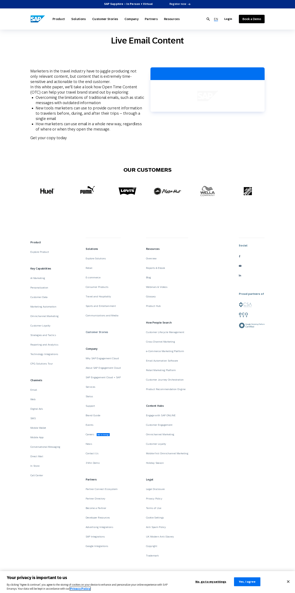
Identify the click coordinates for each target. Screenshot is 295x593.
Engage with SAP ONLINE (161, 415)
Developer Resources (98, 517)
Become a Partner (96, 508)
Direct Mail (36, 456)
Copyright (151, 546)
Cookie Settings (155, 517)
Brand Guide (93, 415)
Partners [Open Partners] (151, 19)
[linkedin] (252, 275)
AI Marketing (37, 278)
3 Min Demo (93, 462)
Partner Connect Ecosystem (102, 489)
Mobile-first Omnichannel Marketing (167, 453)
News (89, 443)
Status (89, 396)
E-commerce (93, 277)
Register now (177, 4)
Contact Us (92, 453)
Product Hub (153, 306)
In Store (34, 465)
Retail (89, 268)
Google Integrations (97, 546)
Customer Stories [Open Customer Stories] (105, 19)
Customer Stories (97, 332)
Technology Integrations (44, 354)
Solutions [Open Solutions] (78, 19)
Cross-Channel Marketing (160, 341)
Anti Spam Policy (156, 527)
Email (33, 389)
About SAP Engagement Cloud (103, 367)
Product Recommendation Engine (165, 389)
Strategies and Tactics (43, 335)
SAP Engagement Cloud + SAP (103, 377)
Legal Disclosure (155, 489)
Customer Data (39, 297)
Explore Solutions (96, 258)
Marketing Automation (43, 306)
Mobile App (37, 437)
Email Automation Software (162, 360)
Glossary (151, 296)
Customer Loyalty (40, 325)
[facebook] (252, 256)
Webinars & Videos (156, 287)
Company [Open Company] (131, 19)
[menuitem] (216, 19)
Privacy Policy (154, 498)
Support (90, 405)
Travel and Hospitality (98, 296)
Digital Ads (36, 408)
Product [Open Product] (59, 19)
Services (90, 386)
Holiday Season (155, 462)
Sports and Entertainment (101, 306)
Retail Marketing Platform (161, 370)
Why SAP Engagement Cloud (102, 358)
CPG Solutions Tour (41, 363)
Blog (148, 277)
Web (32, 399)
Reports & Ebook (155, 268)
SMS (33, 418)
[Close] (288, 581)
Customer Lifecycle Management (165, 332)
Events (89, 424)
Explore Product (39, 251)
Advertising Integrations (100, 527)
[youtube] (252, 266)
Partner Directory (96, 498)
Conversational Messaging (45, 446)
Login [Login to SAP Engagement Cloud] (228, 19)
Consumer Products (97, 287)
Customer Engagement (159, 424)
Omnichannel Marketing (44, 316)
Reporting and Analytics (44, 344)
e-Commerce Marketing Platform (165, 351)
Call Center (36, 475)
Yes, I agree (247, 581)
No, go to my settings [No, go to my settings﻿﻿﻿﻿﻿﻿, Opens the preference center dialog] (210, 581)
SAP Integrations (95, 536)
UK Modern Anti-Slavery (160, 536)
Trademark (152, 555)
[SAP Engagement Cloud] (37, 19)
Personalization (39, 287)
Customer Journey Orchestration (165, 379)
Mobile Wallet (38, 427)
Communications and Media (102, 315)
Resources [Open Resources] (172, 19)
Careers (98, 434)
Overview (151, 258)
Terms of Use (153, 508)
